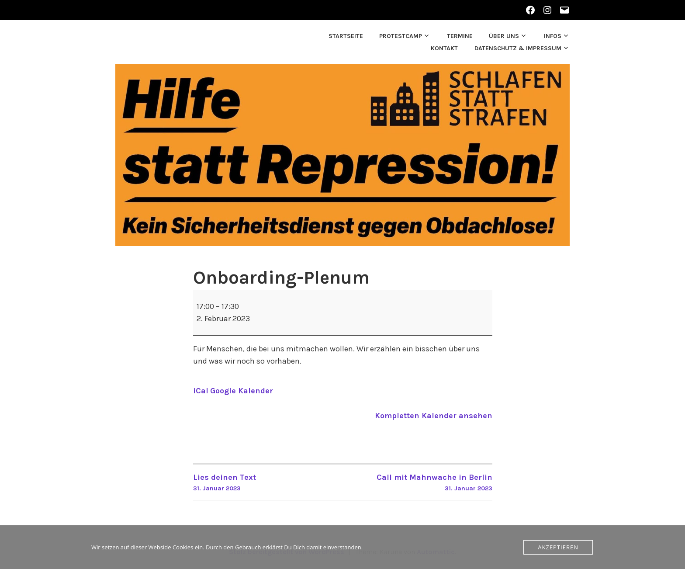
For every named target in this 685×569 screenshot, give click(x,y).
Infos (552, 36)
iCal (200, 391)
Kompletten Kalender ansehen (433, 415)
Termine (460, 36)
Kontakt (444, 48)
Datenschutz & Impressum (517, 48)
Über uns (504, 36)
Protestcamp (400, 36)
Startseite (346, 36)
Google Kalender (241, 391)
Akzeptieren (558, 547)
